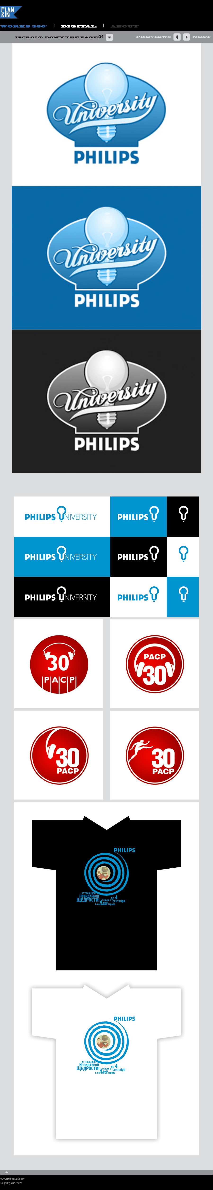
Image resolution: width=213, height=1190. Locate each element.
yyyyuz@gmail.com (12, 1178)
